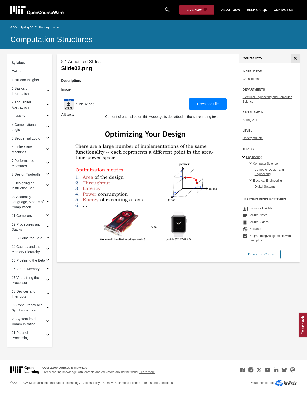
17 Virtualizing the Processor (25, 280)
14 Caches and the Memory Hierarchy (26, 249)
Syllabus (18, 63)
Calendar (19, 71)
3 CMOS (18, 116)
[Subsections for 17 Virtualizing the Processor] (47, 280)
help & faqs (257, 10)
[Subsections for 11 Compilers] (47, 215)
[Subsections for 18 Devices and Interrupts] (47, 294)
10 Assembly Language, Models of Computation (28, 202)
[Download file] (69, 104)
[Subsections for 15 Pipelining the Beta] (47, 260)
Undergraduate (253, 138)
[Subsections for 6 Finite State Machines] (47, 149)
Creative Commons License (121, 383)
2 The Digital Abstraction (21, 104)
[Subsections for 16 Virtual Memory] (47, 269)
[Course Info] (295, 58)
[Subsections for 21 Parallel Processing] (47, 335)
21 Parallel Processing (20, 335)
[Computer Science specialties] (251, 163)
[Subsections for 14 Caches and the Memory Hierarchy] (47, 249)
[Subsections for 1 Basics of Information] (47, 91)
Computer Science (265, 163)
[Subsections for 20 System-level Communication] (47, 321)
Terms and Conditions (158, 383)
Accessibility (91, 383)
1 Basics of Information (20, 91)
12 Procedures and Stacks (26, 226)
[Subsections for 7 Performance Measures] (47, 163)
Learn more (147, 372)
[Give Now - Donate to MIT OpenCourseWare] (196, 10)
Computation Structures (51, 39)
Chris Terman (252, 79)
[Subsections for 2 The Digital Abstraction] (47, 105)
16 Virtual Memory (26, 269)
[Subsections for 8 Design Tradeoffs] (47, 174)
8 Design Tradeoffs (26, 174)
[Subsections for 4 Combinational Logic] (47, 127)
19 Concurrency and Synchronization (27, 307)
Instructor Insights (25, 80)
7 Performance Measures (23, 163)
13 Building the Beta (27, 238)
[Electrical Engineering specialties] (251, 180)
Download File (208, 104)
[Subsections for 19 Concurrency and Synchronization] (47, 308)
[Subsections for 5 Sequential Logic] (47, 138)
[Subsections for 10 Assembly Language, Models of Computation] (47, 202)
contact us (283, 10)
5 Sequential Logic (26, 138)
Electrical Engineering (267, 180)
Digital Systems (265, 186)
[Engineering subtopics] (244, 157)
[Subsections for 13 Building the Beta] (47, 238)
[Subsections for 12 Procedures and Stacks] (47, 227)
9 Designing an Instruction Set (23, 185)
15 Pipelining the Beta (28, 260)
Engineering (254, 157)
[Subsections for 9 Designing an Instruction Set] (47, 186)
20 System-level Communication (24, 321)
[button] (262, 254)
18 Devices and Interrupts (24, 293)
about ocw (230, 10)
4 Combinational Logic (24, 127)
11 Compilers (22, 216)
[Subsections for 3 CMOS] (47, 116)
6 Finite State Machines (22, 149)
